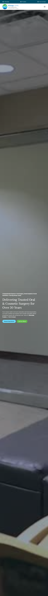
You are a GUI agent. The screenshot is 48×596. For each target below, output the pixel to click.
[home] (10, 6)
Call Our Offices (22, 321)
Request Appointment (9, 321)
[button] (44, 6)
